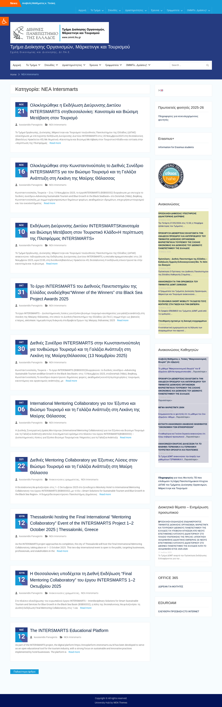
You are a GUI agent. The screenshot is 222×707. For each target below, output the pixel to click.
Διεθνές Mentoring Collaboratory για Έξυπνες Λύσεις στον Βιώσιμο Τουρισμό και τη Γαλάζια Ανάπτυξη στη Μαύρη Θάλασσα (83, 466)
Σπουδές (112, 10)
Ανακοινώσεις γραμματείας (64, 479)
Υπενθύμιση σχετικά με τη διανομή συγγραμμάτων (182, 321)
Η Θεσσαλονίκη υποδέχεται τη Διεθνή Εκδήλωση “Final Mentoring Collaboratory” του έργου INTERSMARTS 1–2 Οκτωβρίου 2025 (82, 580)
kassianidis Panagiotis (31, 124)
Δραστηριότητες (134, 10)
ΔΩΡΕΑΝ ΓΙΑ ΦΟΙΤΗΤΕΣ (170, 586)
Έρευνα (155, 10)
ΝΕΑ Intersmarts (57, 124)
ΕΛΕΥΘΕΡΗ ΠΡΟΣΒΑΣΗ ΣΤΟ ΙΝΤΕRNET (178, 611)
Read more (55, 143)
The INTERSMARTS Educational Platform (69, 630)
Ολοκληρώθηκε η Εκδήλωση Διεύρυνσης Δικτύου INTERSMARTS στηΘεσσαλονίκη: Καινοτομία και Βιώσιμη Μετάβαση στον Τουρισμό (84, 111)
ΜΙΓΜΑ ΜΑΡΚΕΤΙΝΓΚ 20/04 (171, 407)
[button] (4, 21)
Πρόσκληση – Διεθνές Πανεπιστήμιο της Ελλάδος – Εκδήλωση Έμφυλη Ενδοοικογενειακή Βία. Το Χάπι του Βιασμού (182, 262)
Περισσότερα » (200, 372)
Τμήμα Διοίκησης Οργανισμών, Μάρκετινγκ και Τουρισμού (70, 47)
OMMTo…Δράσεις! (197, 10)
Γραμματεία (173, 10)
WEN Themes (120, 702)
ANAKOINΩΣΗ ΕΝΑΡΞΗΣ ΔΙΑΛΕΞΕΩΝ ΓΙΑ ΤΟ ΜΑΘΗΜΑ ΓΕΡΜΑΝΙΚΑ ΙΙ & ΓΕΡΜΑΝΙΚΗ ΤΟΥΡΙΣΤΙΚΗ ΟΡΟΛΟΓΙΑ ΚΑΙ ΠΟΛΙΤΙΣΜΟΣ (180, 447)
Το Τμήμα (95, 10)
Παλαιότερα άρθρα (24, 671)
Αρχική (82, 10)
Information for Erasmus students (176, 147)
